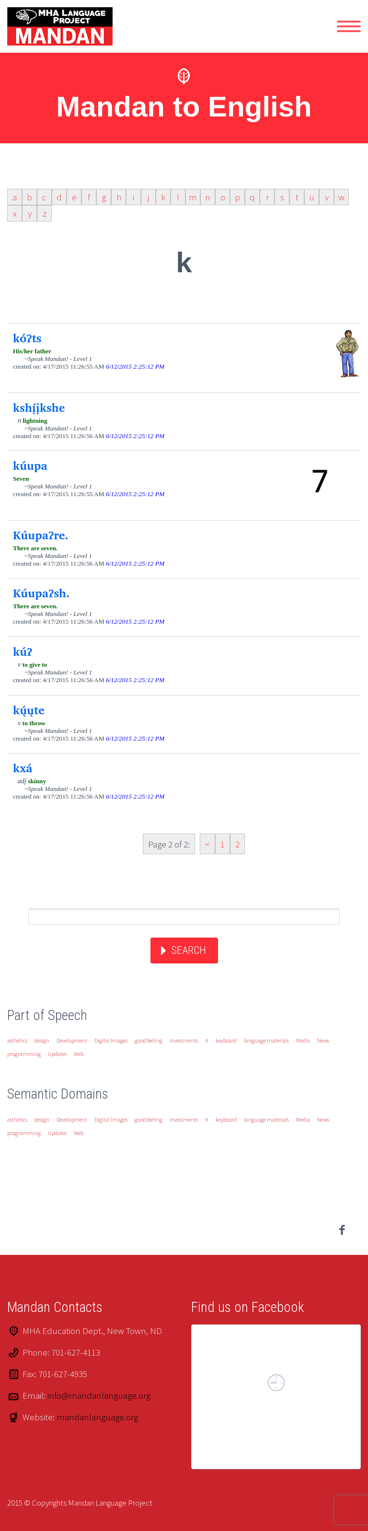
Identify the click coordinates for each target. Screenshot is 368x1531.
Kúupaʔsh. (41, 593)
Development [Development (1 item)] (72, 1040)
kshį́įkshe (39, 407)
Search (189, 950)
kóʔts (27, 338)
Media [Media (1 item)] (303, 1040)
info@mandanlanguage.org (98, 1395)
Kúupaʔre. (41, 535)
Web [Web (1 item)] (78, 1053)
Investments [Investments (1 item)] (184, 1040)
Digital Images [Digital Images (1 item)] (110, 1040)
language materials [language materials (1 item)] (266, 1040)
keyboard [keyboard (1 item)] (226, 1040)
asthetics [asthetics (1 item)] (17, 1040)
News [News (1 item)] (323, 1040)
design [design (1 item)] (41, 1040)
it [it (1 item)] (206, 1040)
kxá (23, 767)
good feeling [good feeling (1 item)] (148, 1040)
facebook (341, 1230)
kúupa (30, 465)
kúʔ (23, 651)
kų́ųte (29, 709)
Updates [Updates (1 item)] (57, 1053)
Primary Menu (349, 26)
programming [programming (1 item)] (24, 1053)
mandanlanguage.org (97, 1417)
